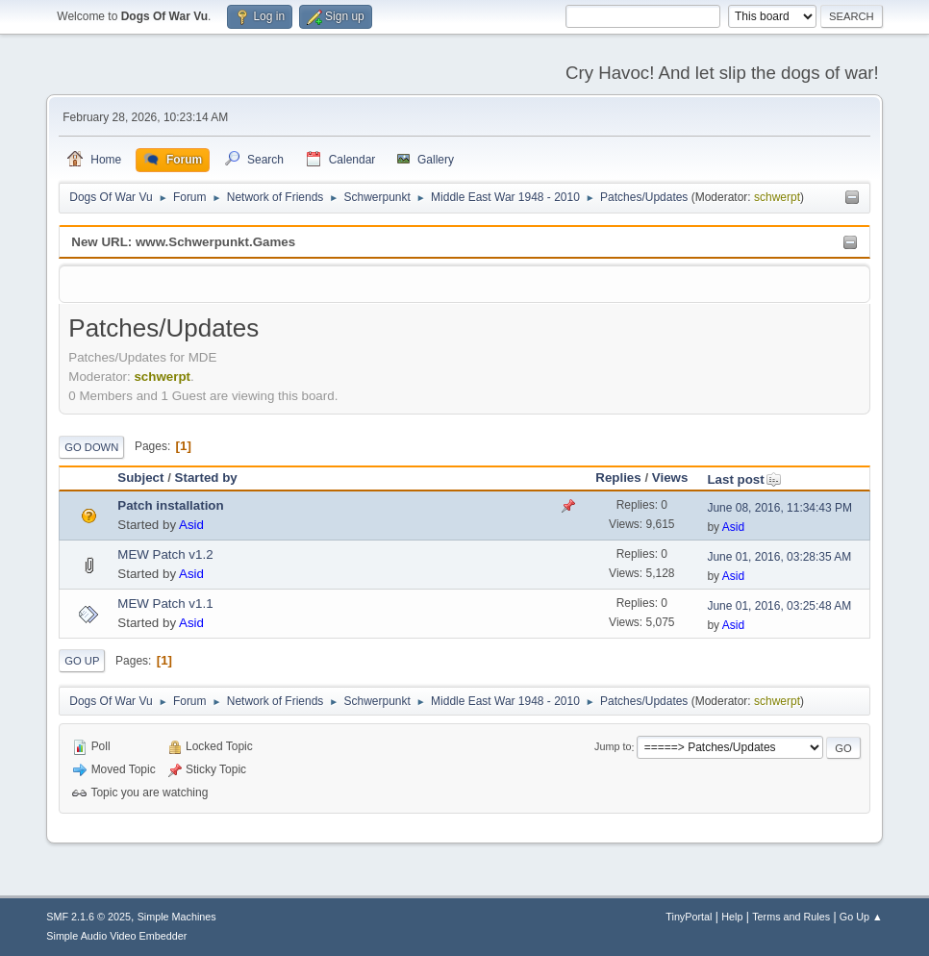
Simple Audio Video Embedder (116, 936)
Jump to (612, 747)
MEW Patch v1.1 (165, 603)
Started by (206, 477)
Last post (744, 479)
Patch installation (170, 505)
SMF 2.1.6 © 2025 (88, 916)
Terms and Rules (791, 916)
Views (670, 477)
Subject (140, 477)
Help (731, 916)
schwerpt (777, 197)
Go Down (91, 447)
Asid (191, 524)
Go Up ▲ (861, 916)
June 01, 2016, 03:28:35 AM (779, 557)
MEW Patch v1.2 (165, 554)
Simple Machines (177, 916)
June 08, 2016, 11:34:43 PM (779, 508)
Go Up (81, 661)
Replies (617, 477)
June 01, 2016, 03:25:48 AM (779, 606)
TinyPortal (688, 916)
